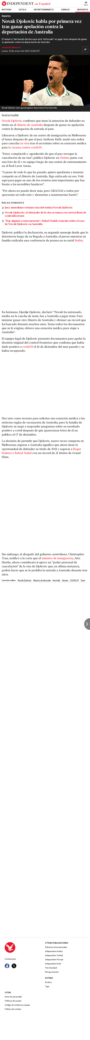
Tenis (82, 580)
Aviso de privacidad (13, 997)
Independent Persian (54, 960)
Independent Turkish (54, 956)
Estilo (22, 10)
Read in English (10, 115)
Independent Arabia (53, 951)
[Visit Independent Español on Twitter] (14, 966)
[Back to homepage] (26, 3)
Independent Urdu (53, 964)
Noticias (6, 10)
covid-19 (27, 347)
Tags (47, 986)
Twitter (64, 158)
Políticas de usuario (13, 1001)
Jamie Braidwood (11, 47)
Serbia (79, 240)
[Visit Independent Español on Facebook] (7, 966)
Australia (56, 580)
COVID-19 (74, 580)
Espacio (65, 10)
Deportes (82, 10)
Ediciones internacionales (56, 947)
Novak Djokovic (12, 121)
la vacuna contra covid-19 (24, 147)
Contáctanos (10, 959)
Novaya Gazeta (52, 972)
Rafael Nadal (23, 453)
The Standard (51, 968)
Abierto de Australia (30, 125)
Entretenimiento (44, 10)
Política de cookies (13, 1009)
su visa (25, 143)
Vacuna (65, 580)
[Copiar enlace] (85, 49)
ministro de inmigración (57, 558)
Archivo (48, 982)
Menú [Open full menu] (86, 3)
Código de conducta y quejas (17, 1005)
